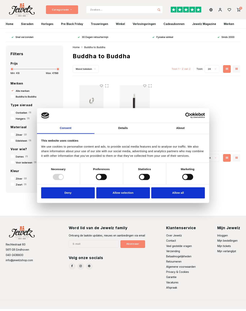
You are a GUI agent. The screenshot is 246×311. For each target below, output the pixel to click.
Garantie (171, 279)
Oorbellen (23, 114)
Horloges (47, 25)
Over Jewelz (174, 237)
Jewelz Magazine (204, 25)
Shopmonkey (56, 306)
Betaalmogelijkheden (178, 258)
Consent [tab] (65, 128)
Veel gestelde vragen (179, 247)
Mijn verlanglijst (226, 253)
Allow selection (123, 192)
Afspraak (171, 289)
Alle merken (22, 92)
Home (9, 25)
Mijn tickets (224, 247)
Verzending (173, 253)
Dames (22, 158)
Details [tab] (123, 128)
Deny (68, 192)
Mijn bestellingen (227, 242)
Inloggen (222, 237)
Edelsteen (23, 142)
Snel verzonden (22, 39)
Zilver (21, 136)
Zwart (21, 186)
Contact (171, 242)
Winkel (120, 25)
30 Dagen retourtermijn (93, 39)
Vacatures (172, 284)
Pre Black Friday (72, 25)
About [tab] (180, 128)
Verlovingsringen (144, 25)
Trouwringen (99, 25)
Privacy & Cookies (177, 273)
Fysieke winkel (162, 39)
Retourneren (173, 263)
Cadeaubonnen (174, 25)
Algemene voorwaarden (181, 268)
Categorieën (62, 10)
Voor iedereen (26, 164)
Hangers (22, 120)
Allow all (178, 192)
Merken (229, 25)
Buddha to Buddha (26, 98)
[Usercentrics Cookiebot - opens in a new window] (188, 115)
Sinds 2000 (226, 39)
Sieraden (27, 25)
